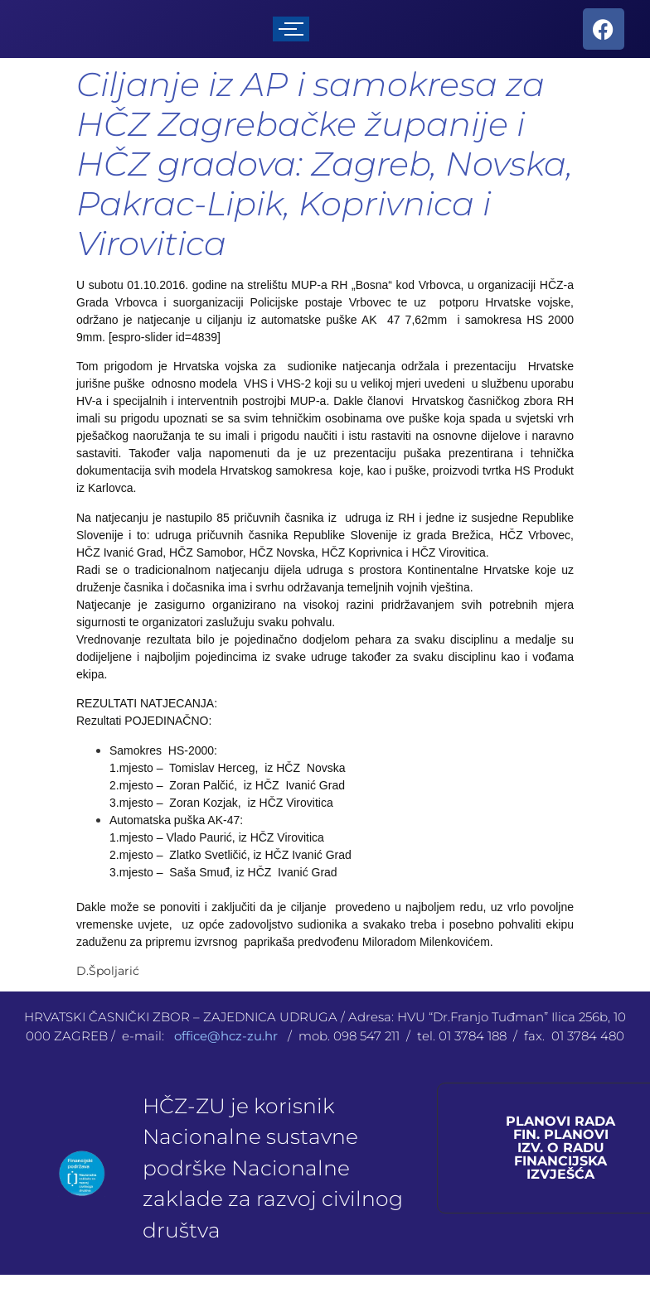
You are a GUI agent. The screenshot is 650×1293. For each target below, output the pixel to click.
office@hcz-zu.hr (227, 1036)
